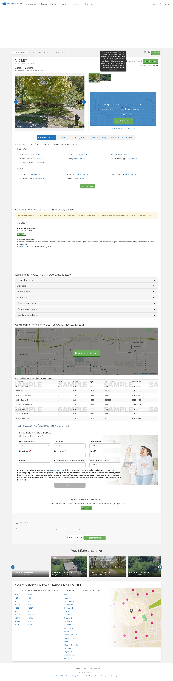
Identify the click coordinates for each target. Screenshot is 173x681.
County (42, 52)
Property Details (46, 137)
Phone (23, 460)
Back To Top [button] (75, 537)
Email (92, 451)
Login (166, 4)
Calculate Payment (77, 137)
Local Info (93, 137)
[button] (86, 280)
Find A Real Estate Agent (122, 137)
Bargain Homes (48, 4)
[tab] (86, 280)
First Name (25, 451)
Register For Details (86, 353)
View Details (34, 154)
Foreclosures (30, 4)
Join (155, 4)
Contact (156, 53)
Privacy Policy (71, 674)
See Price (150, 61)
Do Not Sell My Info (102, 674)
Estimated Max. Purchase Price (69, 460)
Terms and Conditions (85, 674)
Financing (75, 4)
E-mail (22, 234)
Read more (22, 246)
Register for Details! (95, 537)
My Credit (89, 4)
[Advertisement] (86, 28)
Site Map (114, 674)
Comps (104, 137)
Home (63, 4)
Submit (70, 485)
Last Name (60, 451)
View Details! (87, 186)
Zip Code (59, 441)
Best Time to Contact (99, 460)
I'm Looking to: (26, 441)
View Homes (123, 120)
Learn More (86, 507)
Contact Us (60, 674)
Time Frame (95, 441)
